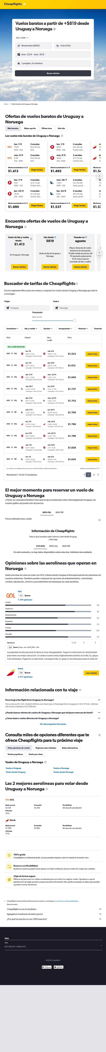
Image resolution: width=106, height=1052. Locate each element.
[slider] (74, 318)
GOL (20, 589)
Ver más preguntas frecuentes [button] (53, 722)
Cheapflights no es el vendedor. (54, 906)
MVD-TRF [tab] (59, 510)
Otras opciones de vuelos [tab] (19, 746)
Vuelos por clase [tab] (36, 752)
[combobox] (22, 37)
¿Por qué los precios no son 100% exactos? (54, 916)
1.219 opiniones (25, 597)
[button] (32, 54)
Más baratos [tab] (13, 126)
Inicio (6, 102)
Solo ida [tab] (61, 126)
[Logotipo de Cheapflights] (13, 4)
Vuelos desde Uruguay (16, 770)
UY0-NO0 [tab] (40, 544)
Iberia (20, 666)
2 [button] (94, 472)
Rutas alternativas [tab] (70, 746)
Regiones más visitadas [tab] (46, 746)
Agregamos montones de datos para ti (54, 911)
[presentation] (54, 29)
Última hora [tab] (47, 126)
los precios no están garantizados (66, 899)
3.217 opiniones (25, 675)
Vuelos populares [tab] (15, 752)
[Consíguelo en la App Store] (58, 965)
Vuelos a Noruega (61, 766)
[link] (19, 264)
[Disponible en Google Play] (46, 965)
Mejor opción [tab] (30, 126)
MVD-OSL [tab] (47, 510)
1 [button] (88, 472)
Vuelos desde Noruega (64, 770)
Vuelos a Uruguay (13, 766)
